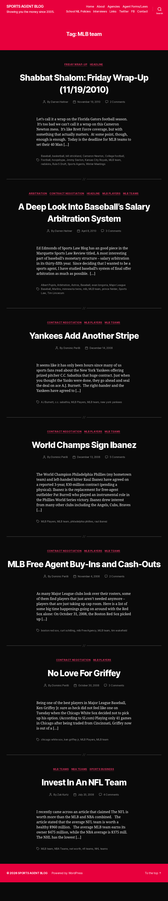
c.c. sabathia (62, 407)
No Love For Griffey (84, 690)
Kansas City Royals (97, 164)
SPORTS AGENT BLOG (26, 9)
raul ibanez (102, 527)
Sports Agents (77, 168)
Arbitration (36, 198)
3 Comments (114, 236)
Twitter (137, 11)
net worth (76, 867)
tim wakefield (121, 648)
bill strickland (74, 160)
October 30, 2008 (89, 703)
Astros (76, 290)
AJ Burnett (47, 407)
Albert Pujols (49, 290)
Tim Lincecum (55, 298)
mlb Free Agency (87, 648)
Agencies (113, 6)
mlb (86, 294)
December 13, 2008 (88, 462)
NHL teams (102, 867)
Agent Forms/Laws (135, 6)
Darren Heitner (59, 106)
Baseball (46, 160)
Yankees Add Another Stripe (84, 340)
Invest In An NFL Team (84, 800)
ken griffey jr (71, 757)
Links (126, 11)
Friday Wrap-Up (75, 69)
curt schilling (68, 648)
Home (90, 6)
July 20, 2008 (85, 813)
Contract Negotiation (66, 198)
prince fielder (111, 294)
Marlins (57, 294)
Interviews (113, 11)
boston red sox (50, 648)
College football (116, 160)
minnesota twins (72, 294)
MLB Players (112, 198)
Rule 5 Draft (59, 168)
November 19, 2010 (89, 106)
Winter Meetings (97, 168)
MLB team (115, 164)
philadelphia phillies (82, 527)
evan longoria (101, 290)
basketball (59, 160)
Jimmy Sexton (75, 164)
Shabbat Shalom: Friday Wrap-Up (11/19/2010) (84, 87)
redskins (46, 168)
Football (46, 164)
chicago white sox (52, 757)
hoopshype (59, 164)
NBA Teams (80, 787)
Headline (97, 69)
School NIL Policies (91, 11)
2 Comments (118, 106)
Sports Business (103, 787)
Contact (142, 16)
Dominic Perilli (71, 353)
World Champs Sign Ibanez (84, 449)
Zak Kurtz (62, 813)
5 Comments (118, 462)
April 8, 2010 (89, 236)
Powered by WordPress (68, 891)
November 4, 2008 (88, 594)
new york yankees (113, 407)
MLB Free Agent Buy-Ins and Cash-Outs (84, 575)
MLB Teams (133, 198)
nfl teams (88, 867)
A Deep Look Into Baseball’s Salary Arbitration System (84, 217)
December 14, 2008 (101, 353)
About (101, 6)
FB (146, 11)
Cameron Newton (94, 160)
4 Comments (111, 813)
